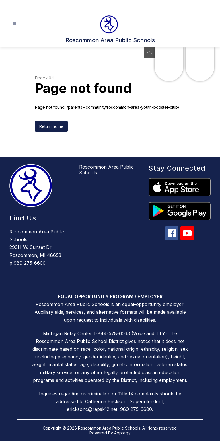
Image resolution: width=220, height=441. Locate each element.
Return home (51, 126)
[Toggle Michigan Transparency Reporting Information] (149, 52)
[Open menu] (14, 23)
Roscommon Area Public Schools (106, 169)
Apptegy (122, 432)
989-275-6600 (30, 263)
